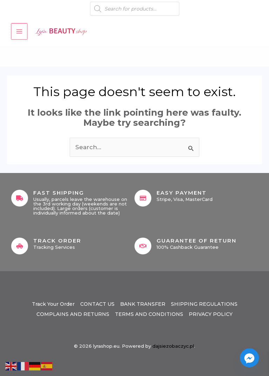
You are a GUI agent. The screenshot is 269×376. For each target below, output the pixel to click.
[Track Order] (19, 246)
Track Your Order (53, 304)
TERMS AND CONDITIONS (149, 314)
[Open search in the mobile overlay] (134, 9)
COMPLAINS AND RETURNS (72, 314)
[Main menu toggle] (19, 31)
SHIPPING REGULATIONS (204, 304)
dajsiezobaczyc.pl (173, 346)
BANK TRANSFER (142, 304)
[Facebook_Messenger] (249, 357)
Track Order (57, 240)
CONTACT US (97, 304)
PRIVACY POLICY (211, 314)
